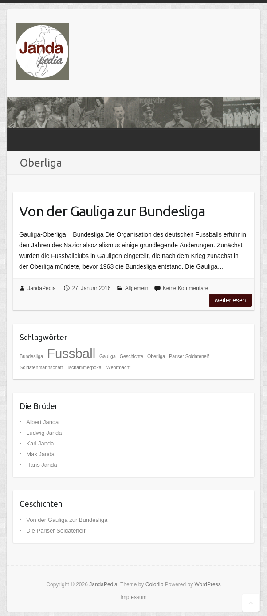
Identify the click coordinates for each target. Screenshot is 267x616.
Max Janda (40, 454)
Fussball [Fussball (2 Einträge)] (71, 353)
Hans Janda (41, 464)
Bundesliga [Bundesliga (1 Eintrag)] (31, 356)
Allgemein (137, 288)
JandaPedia (41, 288)
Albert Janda (42, 422)
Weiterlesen (230, 300)
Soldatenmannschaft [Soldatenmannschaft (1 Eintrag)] (41, 367)
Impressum (133, 597)
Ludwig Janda (44, 432)
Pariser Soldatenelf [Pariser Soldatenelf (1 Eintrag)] (189, 356)
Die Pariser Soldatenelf (55, 530)
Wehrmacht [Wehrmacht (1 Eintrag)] (118, 367)
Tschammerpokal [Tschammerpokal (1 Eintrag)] (84, 367)
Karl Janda (40, 443)
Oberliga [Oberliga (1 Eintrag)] (156, 356)
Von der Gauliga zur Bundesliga (112, 211)
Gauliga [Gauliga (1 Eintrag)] (107, 356)
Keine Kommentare (185, 288)
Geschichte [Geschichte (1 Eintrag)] (131, 356)
